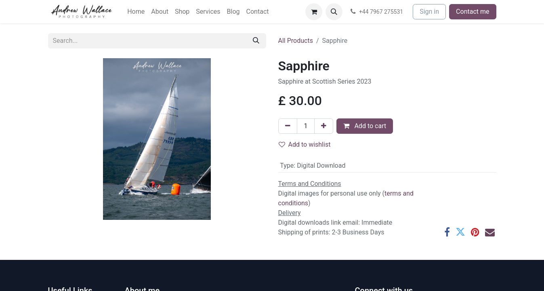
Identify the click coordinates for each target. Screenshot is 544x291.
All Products (295, 40)
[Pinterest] (475, 232)
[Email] (490, 232)
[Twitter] (460, 232)
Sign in (429, 11)
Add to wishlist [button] (305, 144)
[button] (334, 11)
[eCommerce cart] (313, 11)
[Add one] (323, 126)
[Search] (256, 40)
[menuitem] (136, 12)
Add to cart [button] (364, 126)
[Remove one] (287, 126)
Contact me (472, 11)
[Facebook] (447, 232)
